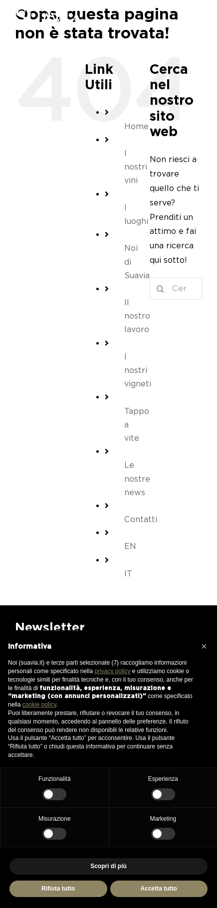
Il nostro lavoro (137, 316)
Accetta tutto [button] (159, 888)
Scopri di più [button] (108, 866)
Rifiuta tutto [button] (58, 888)
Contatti (140, 519)
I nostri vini (135, 167)
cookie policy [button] (39, 704)
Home (136, 126)
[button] (204, 646)
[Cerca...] (176, 289)
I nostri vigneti (137, 370)
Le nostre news (137, 478)
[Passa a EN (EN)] (129, 546)
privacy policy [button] (112, 671)
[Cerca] (161, 289)
